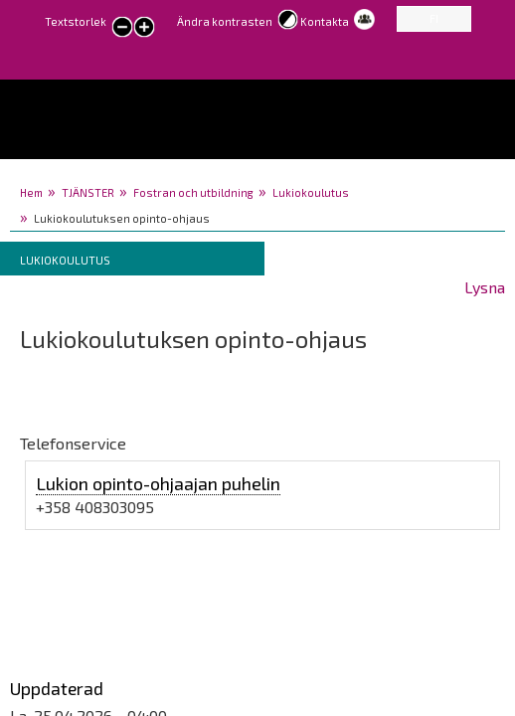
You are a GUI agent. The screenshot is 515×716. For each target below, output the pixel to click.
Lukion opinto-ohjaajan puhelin (158, 483)
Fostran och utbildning (193, 192)
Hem (31, 192)
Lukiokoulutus (310, 192)
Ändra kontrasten (224, 21)
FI (433, 18)
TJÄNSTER (88, 192)
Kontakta (324, 21)
